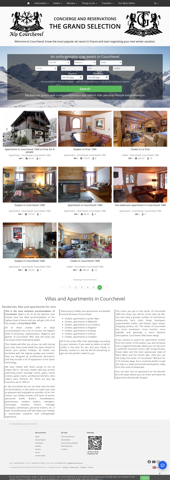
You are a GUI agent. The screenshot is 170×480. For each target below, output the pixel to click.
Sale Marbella (65, 440)
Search (85, 89)
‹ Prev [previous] (63, 287)
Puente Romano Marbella (69, 443)
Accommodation (40, 440)
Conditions (83, 467)
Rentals (72, 3)
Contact (90, 467)
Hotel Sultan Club (67, 446)
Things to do (89, 3)
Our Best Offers (126, 3)
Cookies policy (74, 467)
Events (37, 452)
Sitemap (65, 467)
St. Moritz (64, 449)
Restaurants (39, 443)
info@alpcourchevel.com (75, 463)
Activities (38, 446)
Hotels (57, 3)
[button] (6, 129)
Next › (106, 287)
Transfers (108, 3)
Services (38, 449)
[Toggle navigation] (156, 3)
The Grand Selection (68, 436)
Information (42, 3)
